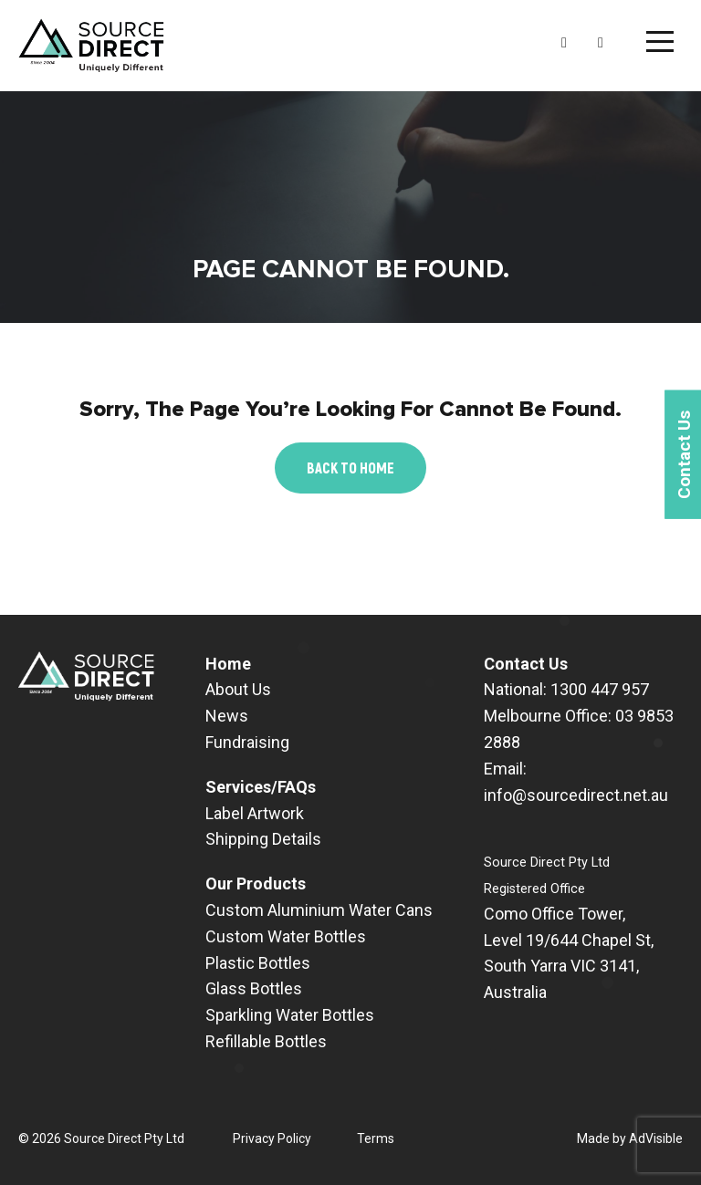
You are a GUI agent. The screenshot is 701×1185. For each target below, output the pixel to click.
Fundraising (247, 742)
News (226, 715)
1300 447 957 (599, 689)
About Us (238, 689)
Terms (375, 1138)
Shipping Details (263, 838)
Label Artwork (254, 813)
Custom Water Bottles (285, 936)
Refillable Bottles (266, 1041)
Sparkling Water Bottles (289, 1014)
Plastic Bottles (257, 962)
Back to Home (350, 467)
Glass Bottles (253, 988)
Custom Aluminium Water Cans (319, 910)
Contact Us (526, 663)
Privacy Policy (272, 1138)
